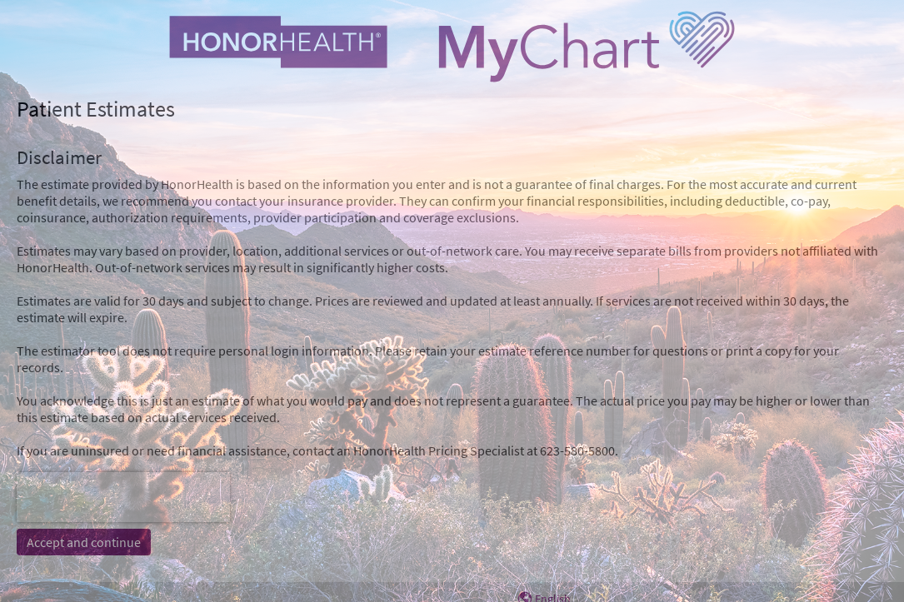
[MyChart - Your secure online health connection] (452, 47)
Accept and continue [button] (84, 542)
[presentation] (123, 497)
